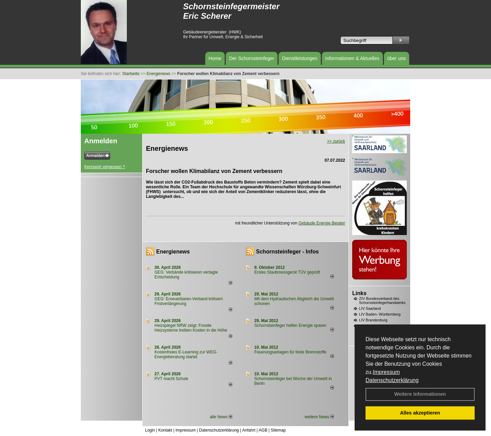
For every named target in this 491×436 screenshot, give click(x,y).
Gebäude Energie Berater (321, 223)
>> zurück (336, 141)
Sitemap (278, 430)
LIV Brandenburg (373, 320)
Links (359, 293)
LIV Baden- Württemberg (380, 314)
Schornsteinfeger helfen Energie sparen (290, 325)
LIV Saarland (370, 308)
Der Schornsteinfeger (251, 58)
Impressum (386, 372)
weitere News (318, 417)
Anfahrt (248, 430)
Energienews (173, 252)
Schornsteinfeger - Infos (287, 252)
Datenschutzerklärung (392, 380)
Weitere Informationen (420, 394)
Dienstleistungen (299, 58)
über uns (396, 58)
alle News (221, 417)
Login (150, 430)
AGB (263, 430)
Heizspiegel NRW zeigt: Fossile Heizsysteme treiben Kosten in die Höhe (190, 328)
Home (215, 58)
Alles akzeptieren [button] (420, 413)
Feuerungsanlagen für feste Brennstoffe (290, 352)
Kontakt (165, 430)
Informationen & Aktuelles (352, 58)
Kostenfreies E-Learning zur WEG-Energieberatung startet (186, 354)
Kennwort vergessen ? (104, 166)
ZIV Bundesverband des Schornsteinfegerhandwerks (382, 300)
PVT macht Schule (171, 378)
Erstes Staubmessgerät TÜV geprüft (287, 272)
